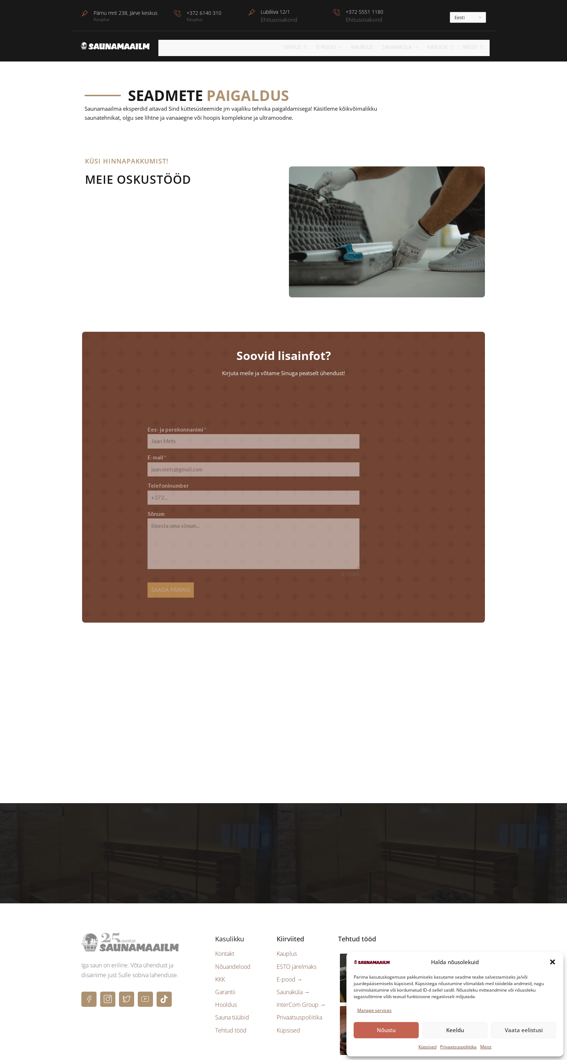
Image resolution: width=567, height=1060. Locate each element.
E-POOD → (336, 46)
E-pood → (290, 971)
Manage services (374, 1010)
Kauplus (368, 46)
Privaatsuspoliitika (458, 1047)
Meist (485, 1047)
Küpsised (427, 1047)
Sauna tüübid (232, 1009)
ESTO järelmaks (296, 958)
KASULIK (445, 46)
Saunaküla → (406, 46)
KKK (220, 971)
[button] (552, 962)
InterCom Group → (301, 997)
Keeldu (455, 1030)
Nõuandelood (233, 958)
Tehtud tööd (231, 1022)
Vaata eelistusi (524, 1030)
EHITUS (303, 46)
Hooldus (226, 997)
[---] (468, 17)
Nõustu (386, 1030)
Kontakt (224, 946)
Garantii (225, 984)
